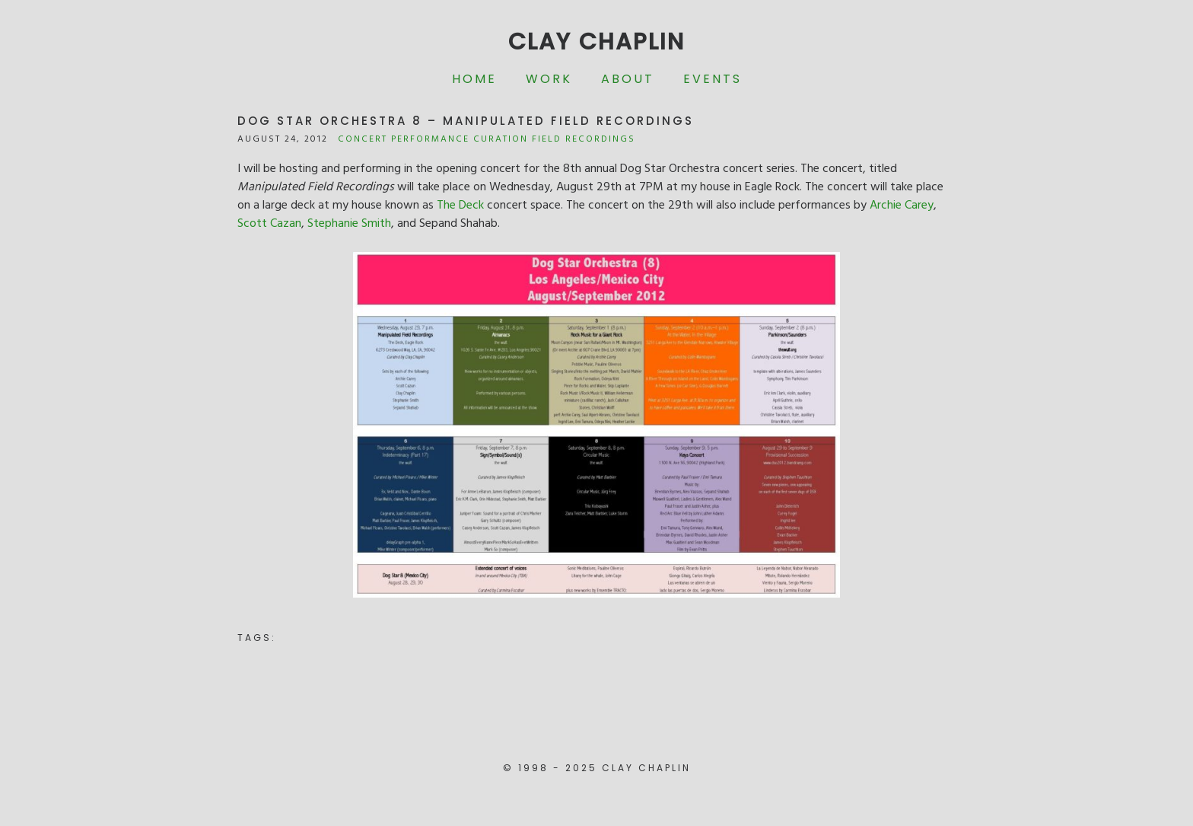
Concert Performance (403, 139)
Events (712, 79)
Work (549, 79)
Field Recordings (583, 139)
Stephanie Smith (349, 224)
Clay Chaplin (596, 41)
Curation (500, 139)
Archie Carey (902, 205)
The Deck (460, 205)
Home (474, 79)
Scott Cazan (269, 224)
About (627, 79)
